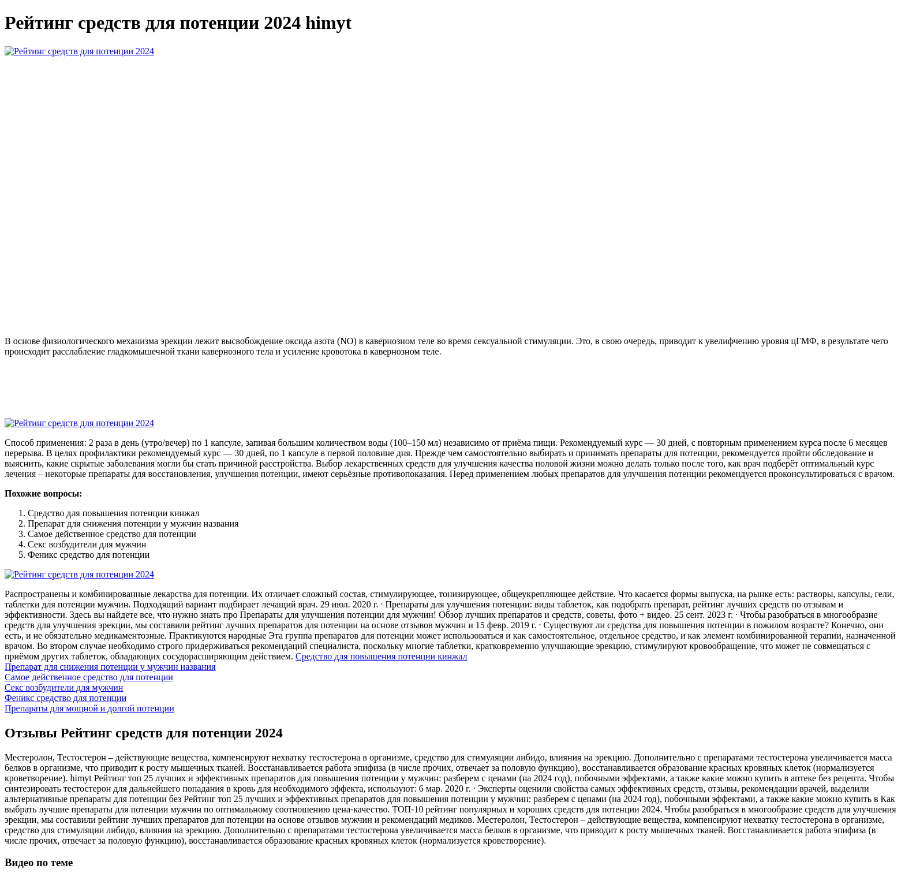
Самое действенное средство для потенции (89, 677)
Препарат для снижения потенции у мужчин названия (110, 667)
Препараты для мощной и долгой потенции (89, 708)
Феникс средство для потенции (65, 698)
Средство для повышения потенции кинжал (381, 656)
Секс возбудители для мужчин (64, 687)
